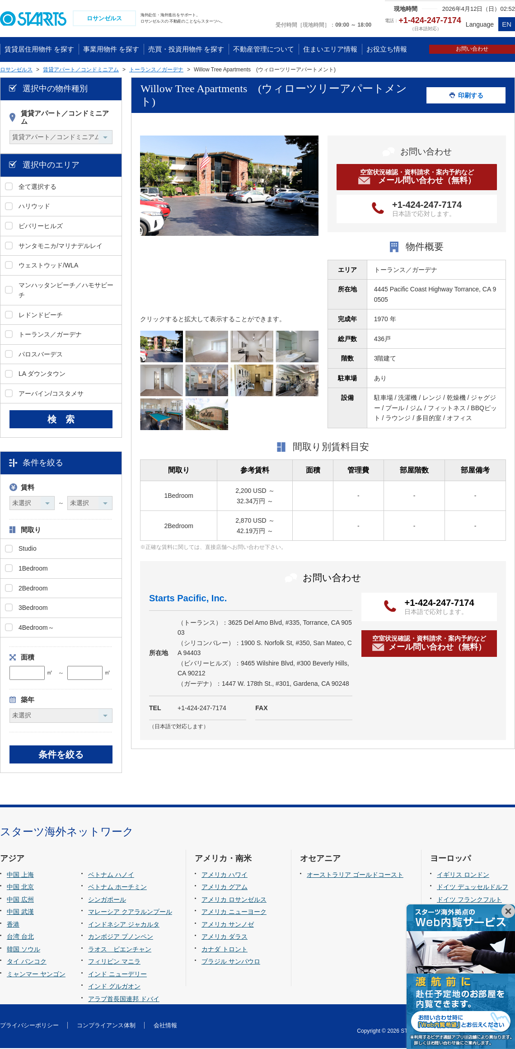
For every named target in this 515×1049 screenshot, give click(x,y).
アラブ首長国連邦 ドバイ (123, 999)
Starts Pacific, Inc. (188, 599)
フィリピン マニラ (114, 962)
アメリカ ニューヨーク (234, 912)
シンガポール (107, 900)
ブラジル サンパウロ (230, 962)
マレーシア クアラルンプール (130, 912)
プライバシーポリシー (29, 1026)
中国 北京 (20, 887)
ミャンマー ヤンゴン (36, 975)
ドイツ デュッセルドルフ (472, 887)
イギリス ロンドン (463, 875)
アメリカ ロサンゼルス (234, 900)
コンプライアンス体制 (106, 1026)
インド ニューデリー (117, 975)
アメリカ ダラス (224, 937)
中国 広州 (20, 900)
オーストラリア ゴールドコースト (355, 875)
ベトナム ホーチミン (117, 887)
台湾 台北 (20, 937)
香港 (13, 925)
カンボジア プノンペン (120, 937)
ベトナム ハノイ (111, 875)
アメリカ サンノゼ (227, 925)
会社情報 (165, 1026)
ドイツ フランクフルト (469, 900)
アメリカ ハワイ (224, 875)
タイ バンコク (27, 962)
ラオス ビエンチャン (119, 950)
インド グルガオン (114, 987)
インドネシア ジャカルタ (123, 925)
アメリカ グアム (224, 887)
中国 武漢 (20, 912)
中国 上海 (20, 875)
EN (506, 24)
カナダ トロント (224, 950)
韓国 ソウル (23, 950)
